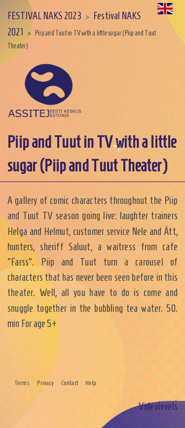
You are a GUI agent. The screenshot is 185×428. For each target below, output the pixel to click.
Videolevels (158, 406)
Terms (22, 383)
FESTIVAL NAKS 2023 (44, 15)
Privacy (45, 383)
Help (91, 383)
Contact (69, 383)
